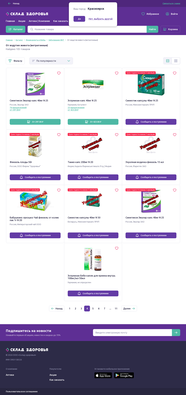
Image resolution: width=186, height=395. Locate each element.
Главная (10, 21)
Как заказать (60, 21)
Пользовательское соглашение (21, 391)
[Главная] (27, 13)
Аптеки (10, 375)
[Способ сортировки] (51, 61)
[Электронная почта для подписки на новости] (132, 332)
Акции (21, 21)
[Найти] (152, 29)
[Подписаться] (176, 332)
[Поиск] (87, 29)
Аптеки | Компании (39, 21)
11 (116, 308)
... (110, 308)
